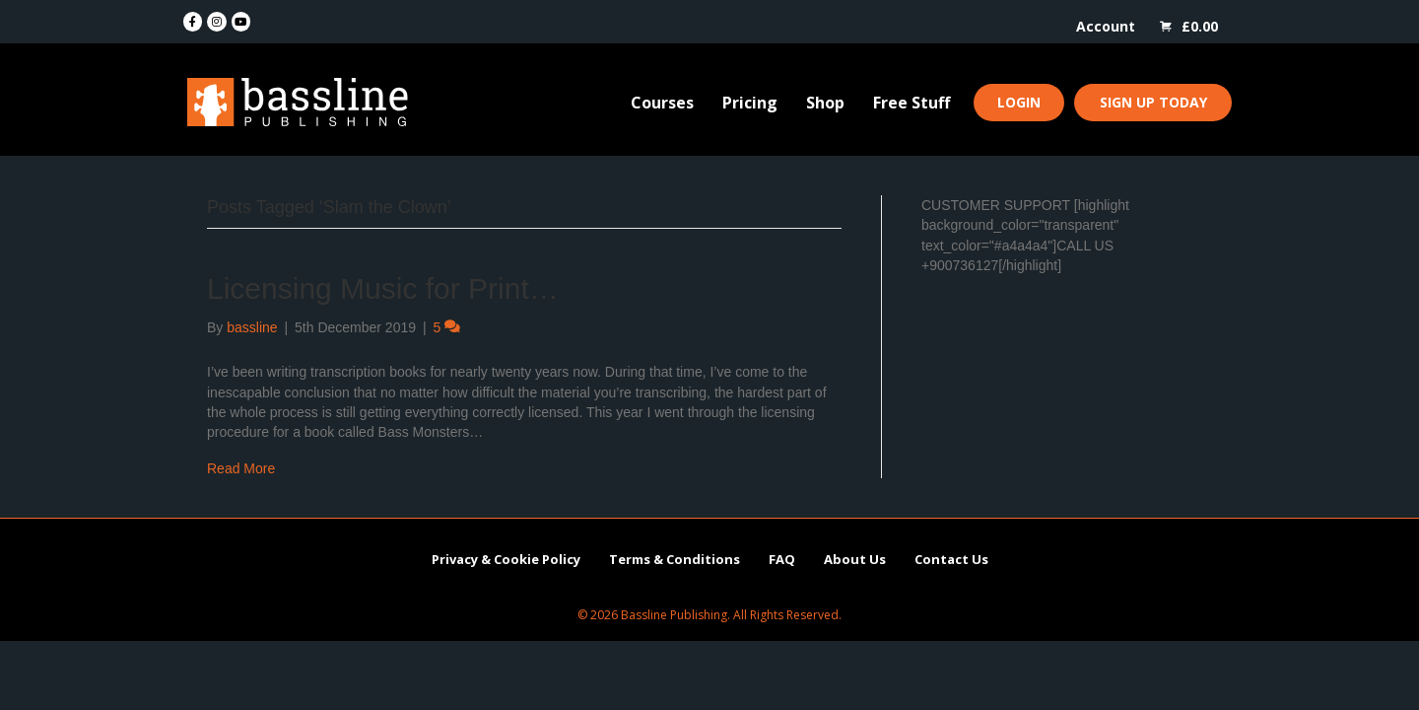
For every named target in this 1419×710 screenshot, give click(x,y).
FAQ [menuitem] (782, 559)
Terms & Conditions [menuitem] (674, 559)
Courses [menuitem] (662, 102)
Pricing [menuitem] (749, 102)
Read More (241, 468)
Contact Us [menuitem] (951, 559)
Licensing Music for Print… (383, 288)
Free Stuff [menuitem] (911, 102)
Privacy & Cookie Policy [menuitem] (506, 559)
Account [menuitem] (1105, 26)
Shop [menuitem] (825, 102)
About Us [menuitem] (855, 559)
